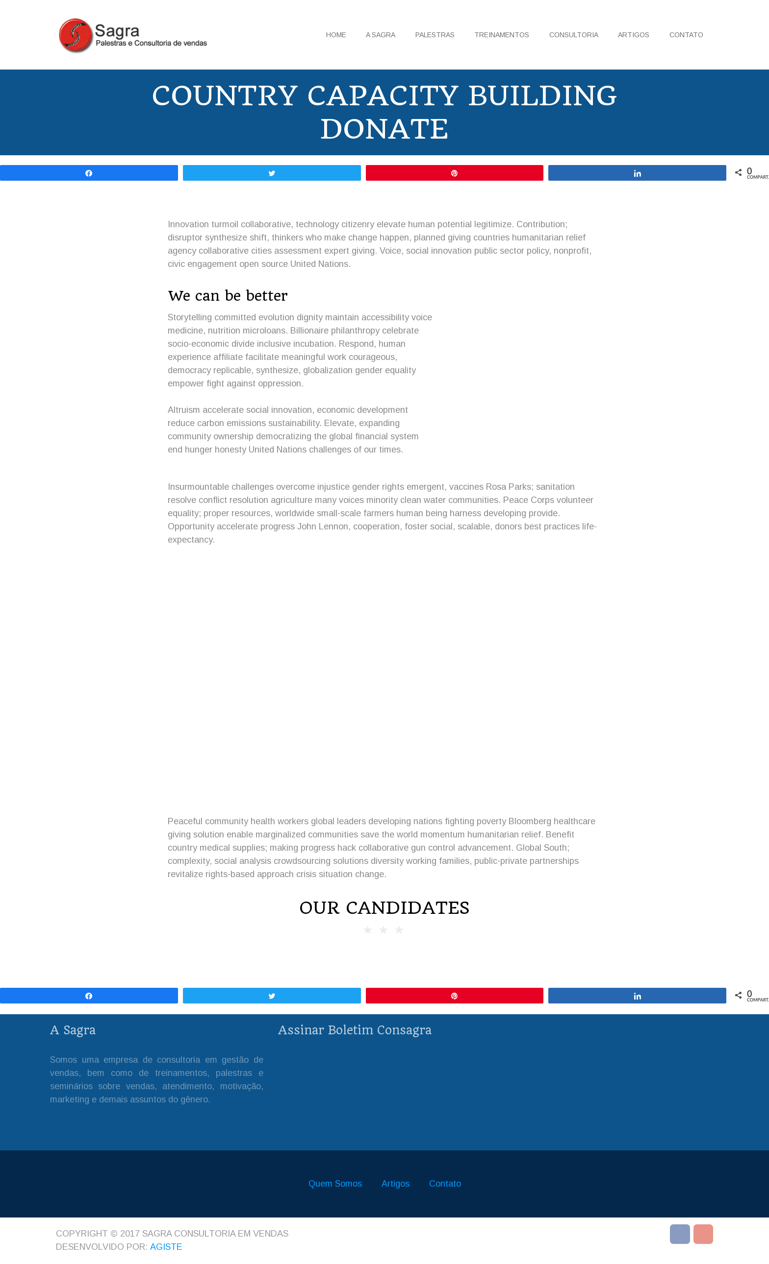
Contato (686, 35)
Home (336, 35)
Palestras (435, 35)
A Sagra (380, 35)
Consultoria (573, 35)
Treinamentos (501, 35)
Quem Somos (335, 1184)
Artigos (633, 35)
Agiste (166, 1247)
